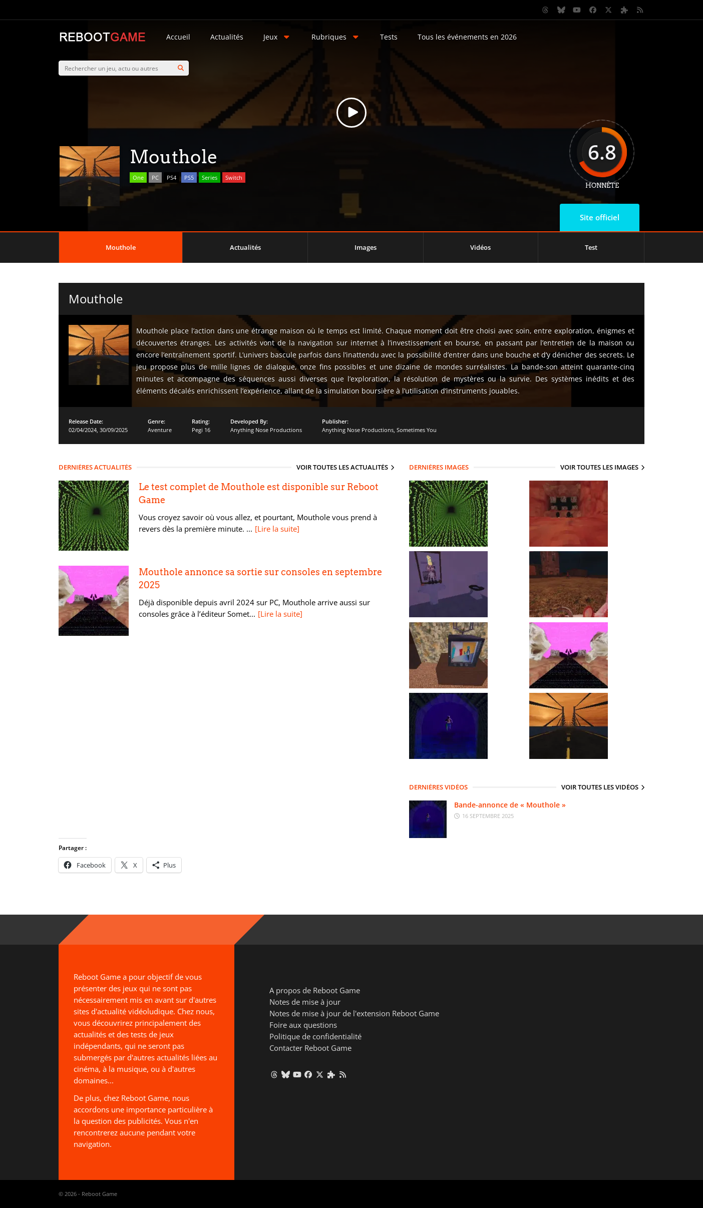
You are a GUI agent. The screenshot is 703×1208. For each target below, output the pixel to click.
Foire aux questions (303, 1025)
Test (591, 247)
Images (366, 247)
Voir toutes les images (599, 467)
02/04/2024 (83, 430)
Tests (389, 37)
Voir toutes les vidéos (599, 786)
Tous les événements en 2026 (467, 37)
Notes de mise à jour (304, 1002)
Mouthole (121, 247)
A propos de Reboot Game (314, 990)
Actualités (226, 37)
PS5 (189, 177)
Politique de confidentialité (315, 1036)
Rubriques (336, 37)
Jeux (277, 37)
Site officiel (599, 217)
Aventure (160, 430)
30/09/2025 (114, 430)
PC (155, 177)
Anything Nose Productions (266, 430)
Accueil (178, 37)
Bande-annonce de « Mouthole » (510, 805)
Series (209, 177)
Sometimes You (417, 430)
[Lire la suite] (277, 529)
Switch (233, 177)
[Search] (181, 68)
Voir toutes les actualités (342, 467)
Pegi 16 (201, 430)
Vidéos (480, 247)
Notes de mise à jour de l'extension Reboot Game (354, 1013)
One (138, 177)
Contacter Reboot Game (310, 1048)
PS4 (171, 177)
